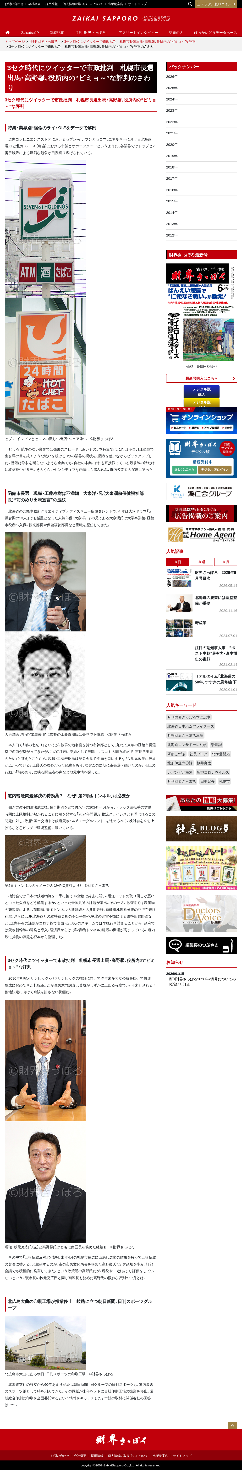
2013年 (172, 223)
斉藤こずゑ (176, 753)
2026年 (172, 76)
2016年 (172, 189)
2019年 (172, 155)
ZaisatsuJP (30, 32)
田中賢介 (207, 781)
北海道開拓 (221, 753)
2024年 (172, 99)
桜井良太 (204, 763)
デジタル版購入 (202, 391)
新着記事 (57, 32)
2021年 (172, 133)
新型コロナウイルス (213, 772)
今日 (177, 561)
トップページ (15, 41)
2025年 (172, 87)
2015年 (172, 201)
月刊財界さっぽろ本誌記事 (188, 717)
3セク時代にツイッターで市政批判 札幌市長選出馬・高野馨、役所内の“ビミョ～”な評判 (130, 41)
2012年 (172, 235)
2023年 (172, 110)
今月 (225, 561)
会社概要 (34, 3)
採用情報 (51, 3)
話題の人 (176, 32)
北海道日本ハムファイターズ (190, 726)
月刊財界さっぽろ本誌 (185, 735)
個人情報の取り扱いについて (83, 3)
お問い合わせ (14, 3)
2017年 (172, 178)
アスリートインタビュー (138, 32)
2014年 (172, 212)
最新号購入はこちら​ (202, 378)
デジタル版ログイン (216, 3)
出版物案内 (115, 3)
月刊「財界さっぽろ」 (91, 32)
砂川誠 (216, 744)
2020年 (172, 144)
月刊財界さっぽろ (181, 781)
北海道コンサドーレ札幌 (187, 744)
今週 (201, 561)
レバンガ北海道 (179, 772)
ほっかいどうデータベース (215, 32)
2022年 (172, 121)
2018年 (172, 167)
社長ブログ (199, 753)
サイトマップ (137, 3)
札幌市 (224, 781)
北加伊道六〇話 (179, 763)
